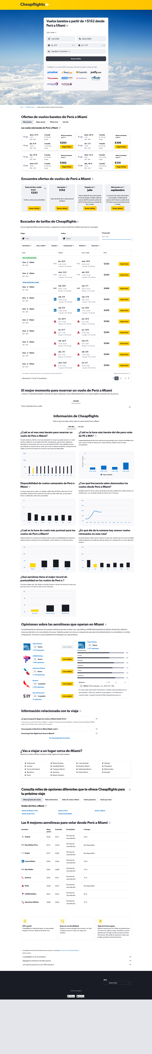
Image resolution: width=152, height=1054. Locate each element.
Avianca (35, 680)
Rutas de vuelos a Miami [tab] (70, 800)
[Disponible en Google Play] (71, 999)
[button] (59, 45)
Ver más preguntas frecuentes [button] (59, 738)
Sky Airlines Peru (38, 693)
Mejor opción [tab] (40, 122)
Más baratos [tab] (27, 122)
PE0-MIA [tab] (71, 427)
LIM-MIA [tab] (76, 401)
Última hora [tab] (54, 122)
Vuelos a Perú (62, 810)
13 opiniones (37, 699)
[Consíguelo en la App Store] (80, 999)
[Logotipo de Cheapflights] (32, 5)
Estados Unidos (30, 107)
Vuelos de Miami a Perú (30, 810)
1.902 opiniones (38, 662)
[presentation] (67, 26)
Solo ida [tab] (65, 122)
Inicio (21, 107)
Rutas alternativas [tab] (51, 800)
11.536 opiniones (39, 675)
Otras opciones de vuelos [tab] (32, 800)
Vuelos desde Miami (65, 814)
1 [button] (116, 378)
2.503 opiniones (38, 687)
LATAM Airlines (38, 656)
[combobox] (52, 32)
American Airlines (39, 668)
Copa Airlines (37, 643)
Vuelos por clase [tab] (106, 800)
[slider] (132, 239)
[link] (34, 208)
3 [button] (125, 378)
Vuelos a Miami (100, 810)
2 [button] (120, 378)
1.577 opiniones (38, 650)
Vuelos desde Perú (28, 814)
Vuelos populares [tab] (90, 800)
